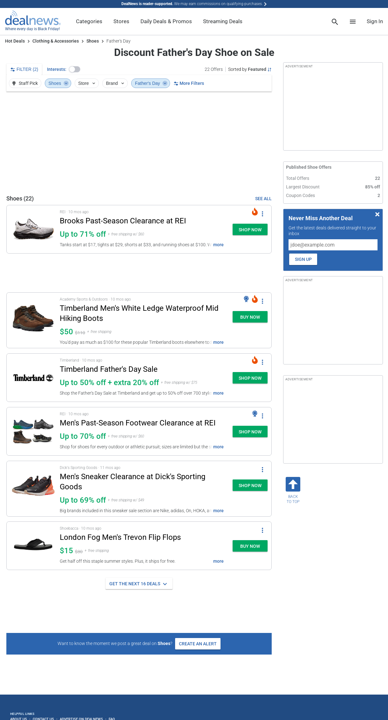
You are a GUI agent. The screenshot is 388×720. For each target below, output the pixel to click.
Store (87, 83)
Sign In (375, 21)
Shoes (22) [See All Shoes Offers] (20, 198)
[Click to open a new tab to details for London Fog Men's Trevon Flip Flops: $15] (33, 545)
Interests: (56, 69)
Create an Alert (198, 643)
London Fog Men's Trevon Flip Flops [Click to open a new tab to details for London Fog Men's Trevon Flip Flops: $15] (120, 537)
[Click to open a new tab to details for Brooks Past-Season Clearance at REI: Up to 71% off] (33, 229)
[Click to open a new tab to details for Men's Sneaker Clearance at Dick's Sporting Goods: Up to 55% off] (33, 489)
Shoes (92, 41)
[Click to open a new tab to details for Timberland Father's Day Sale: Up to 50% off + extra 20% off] (33, 377)
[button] (74, 69)
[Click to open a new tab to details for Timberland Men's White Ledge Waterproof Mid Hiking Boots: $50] (33, 320)
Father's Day (151, 83)
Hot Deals (15, 41)
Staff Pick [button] (24, 83)
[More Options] (262, 213)
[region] (139, 143)
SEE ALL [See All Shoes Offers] (263, 198)
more (218, 244)
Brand (115, 83)
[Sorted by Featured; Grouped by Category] (250, 69)
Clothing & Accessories (55, 41)
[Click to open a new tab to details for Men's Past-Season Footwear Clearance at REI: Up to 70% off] (33, 431)
